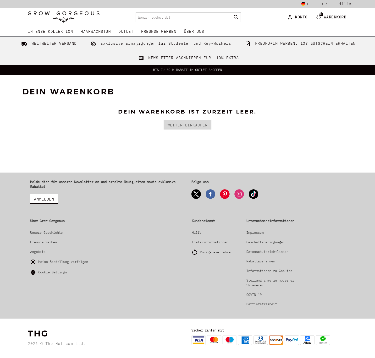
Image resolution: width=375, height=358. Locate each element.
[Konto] (298, 17)
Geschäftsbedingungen (265, 242)
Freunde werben (158, 31)
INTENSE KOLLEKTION (50, 31)
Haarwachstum (96, 31)
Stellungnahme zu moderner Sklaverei (270, 282)
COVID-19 (254, 295)
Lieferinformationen (210, 242)
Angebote (37, 252)
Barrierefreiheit (261, 304)
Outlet (125, 31)
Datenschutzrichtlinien (267, 252)
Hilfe (345, 3)
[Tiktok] (253, 198)
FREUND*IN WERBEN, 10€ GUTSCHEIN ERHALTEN (299, 43)
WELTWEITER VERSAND (48, 43)
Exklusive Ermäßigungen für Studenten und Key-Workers (160, 43)
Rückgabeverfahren (216, 252)
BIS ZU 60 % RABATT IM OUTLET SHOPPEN (187, 70)
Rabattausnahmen (260, 261)
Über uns (194, 31)
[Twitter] (196, 198)
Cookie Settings (48, 272)
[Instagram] (239, 198)
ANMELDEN (44, 199)
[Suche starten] (236, 17)
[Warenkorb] (332, 17)
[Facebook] (210, 198)
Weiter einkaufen (187, 125)
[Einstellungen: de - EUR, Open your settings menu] (314, 4)
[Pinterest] (225, 198)
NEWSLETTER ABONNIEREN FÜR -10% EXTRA (187, 57)
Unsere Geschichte (46, 232)
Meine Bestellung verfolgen (59, 262)
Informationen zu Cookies (269, 271)
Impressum (255, 232)
